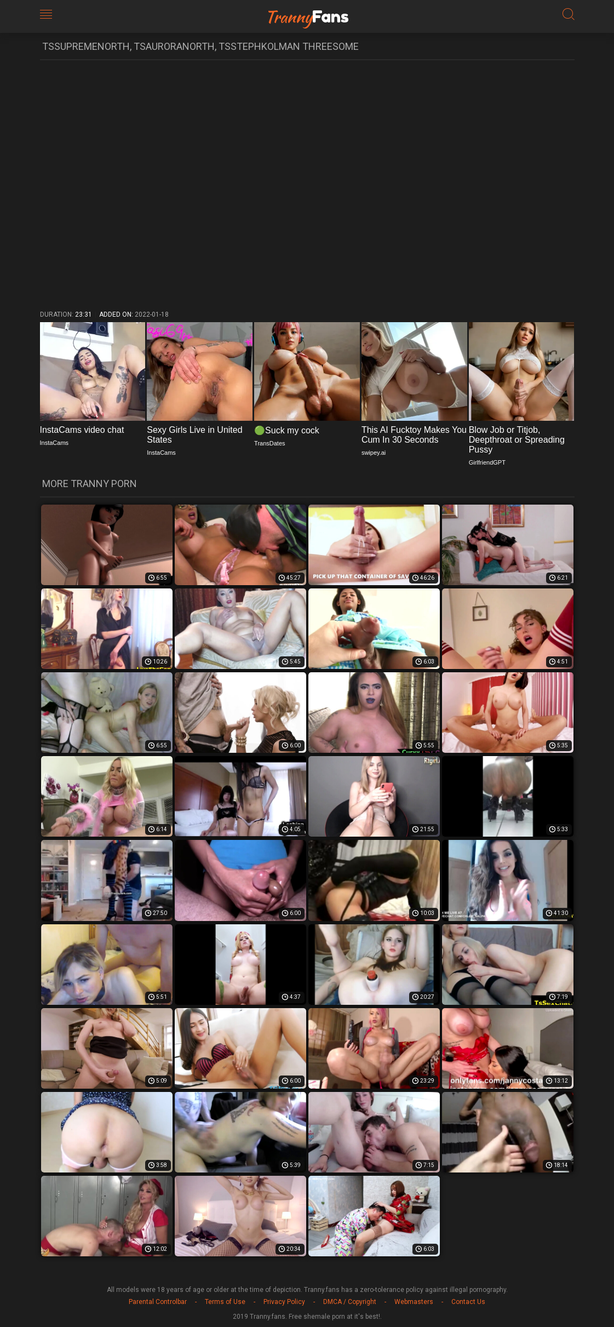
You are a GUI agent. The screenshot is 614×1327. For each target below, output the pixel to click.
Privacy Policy (284, 1302)
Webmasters (413, 1302)
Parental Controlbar (158, 1302)
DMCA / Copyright (349, 1302)
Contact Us (468, 1302)
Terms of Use (225, 1302)
